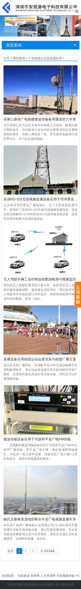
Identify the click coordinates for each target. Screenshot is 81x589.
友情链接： (9, 575)
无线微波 (23, 575)
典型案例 (14, 45)
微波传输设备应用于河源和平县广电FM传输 (37, 439)
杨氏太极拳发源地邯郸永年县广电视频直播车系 (39, 519)
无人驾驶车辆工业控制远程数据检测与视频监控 (39, 279)
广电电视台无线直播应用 (45, 58)
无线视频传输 (65, 575)
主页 (6, 58)
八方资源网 (48, 575)
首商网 (35, 575)
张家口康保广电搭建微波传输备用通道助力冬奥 (39, 119)
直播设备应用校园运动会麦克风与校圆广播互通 (39, 359)
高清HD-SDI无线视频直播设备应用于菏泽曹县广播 (40, 199)
